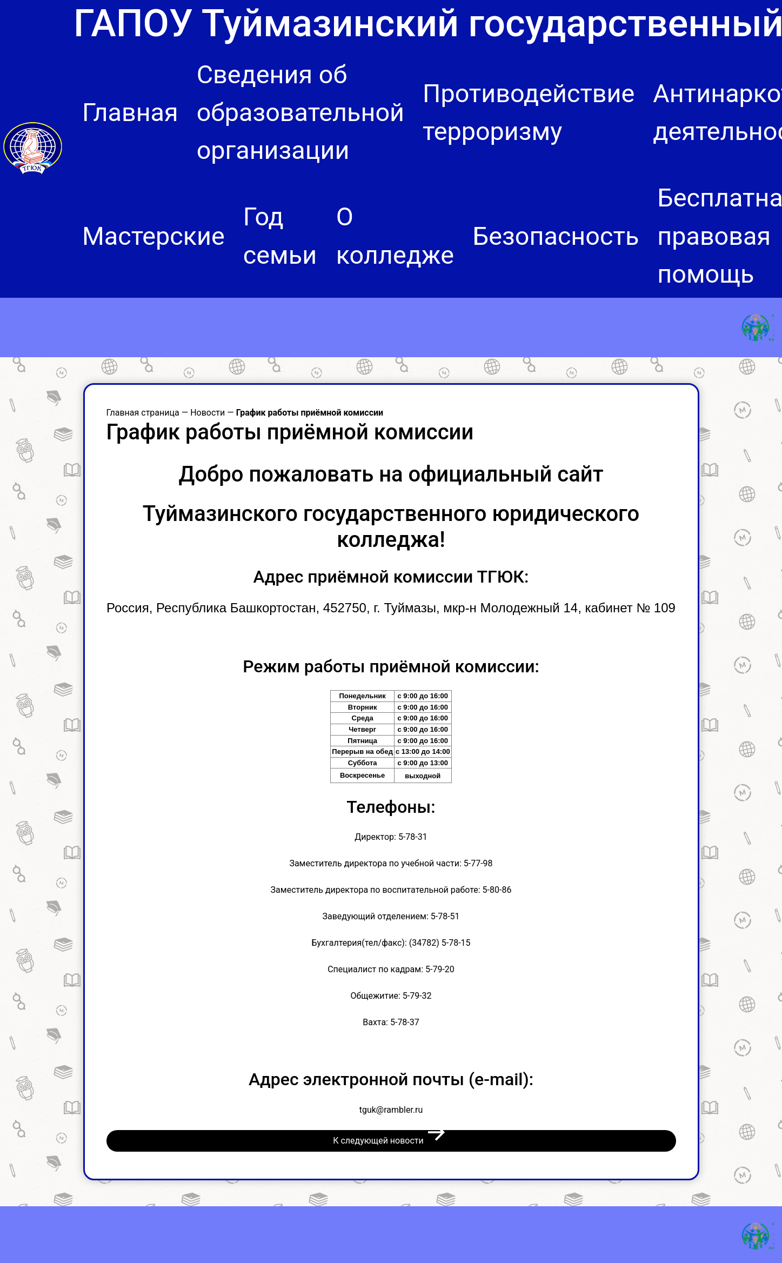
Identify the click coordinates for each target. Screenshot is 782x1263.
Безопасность (556, 236)
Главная (130, 112)
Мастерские (153, 236)
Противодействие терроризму (528, 112)
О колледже (395, 235)
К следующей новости (391, 1139)
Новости (207, 412)
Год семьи (280, 235)
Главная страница (142, 412)
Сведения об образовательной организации (300, 112)
